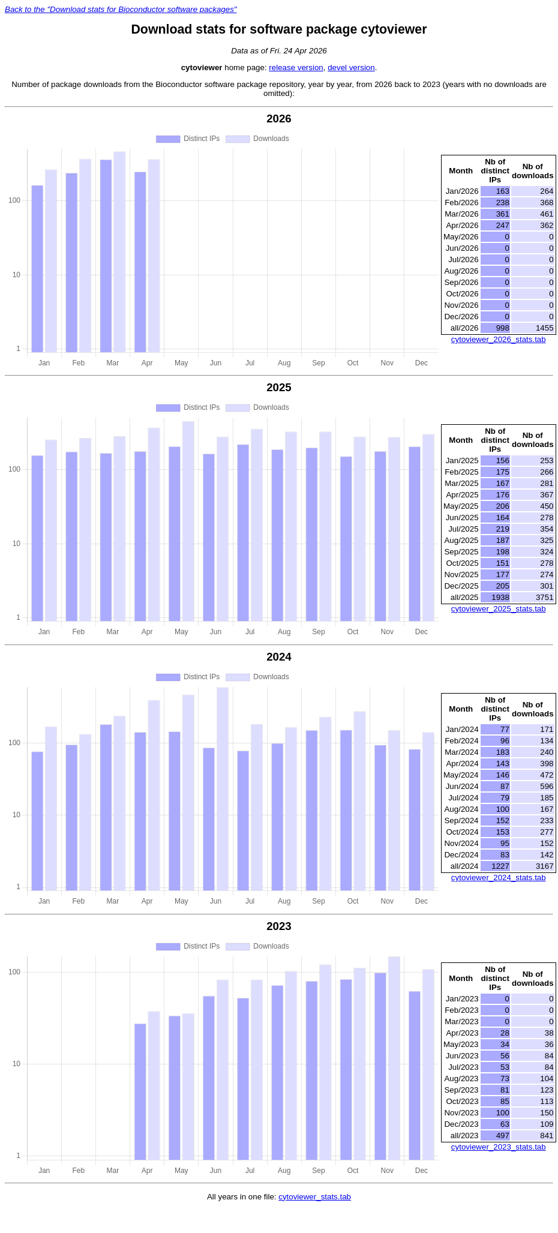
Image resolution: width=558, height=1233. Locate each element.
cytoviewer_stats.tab (314, 1196)
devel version (351, 67)
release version (296, 67)
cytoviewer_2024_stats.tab (498, 877)
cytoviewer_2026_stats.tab (498, 339)
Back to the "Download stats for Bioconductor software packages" (121, 9)
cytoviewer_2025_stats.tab (498, 608)
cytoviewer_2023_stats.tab (498, 1146)
